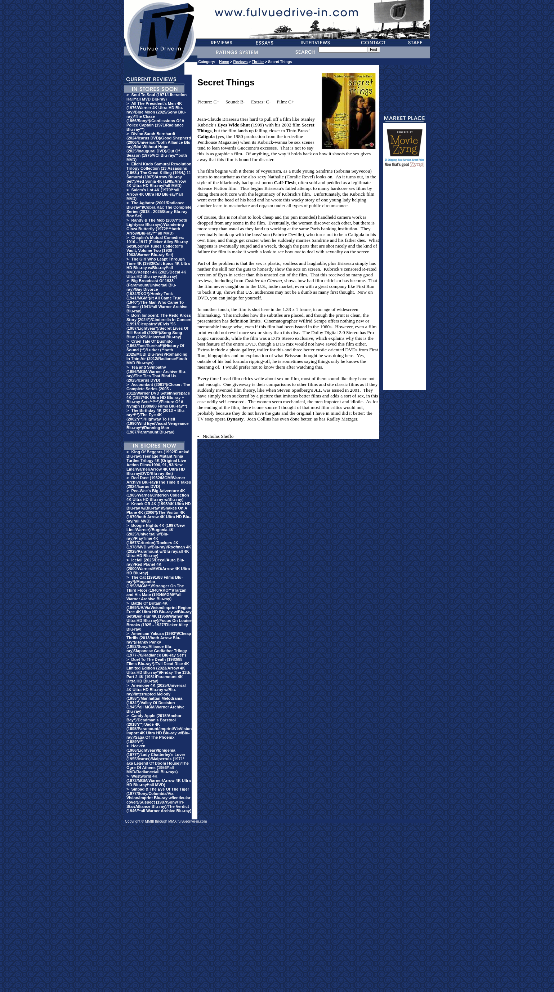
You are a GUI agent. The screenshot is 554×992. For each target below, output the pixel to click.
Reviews (240, 62)
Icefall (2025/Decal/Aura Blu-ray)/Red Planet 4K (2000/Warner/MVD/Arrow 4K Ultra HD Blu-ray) (158, 566)
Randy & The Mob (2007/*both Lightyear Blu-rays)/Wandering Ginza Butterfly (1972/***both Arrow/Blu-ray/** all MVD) (156, 226)
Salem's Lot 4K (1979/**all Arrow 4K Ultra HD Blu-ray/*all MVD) (154, 194)
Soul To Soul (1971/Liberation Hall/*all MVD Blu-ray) (156, 97)
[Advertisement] (404, 282)
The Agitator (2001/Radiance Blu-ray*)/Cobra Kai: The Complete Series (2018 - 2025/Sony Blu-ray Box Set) (158, 209)
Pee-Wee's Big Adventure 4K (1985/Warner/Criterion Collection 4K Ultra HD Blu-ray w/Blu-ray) (157, 495)
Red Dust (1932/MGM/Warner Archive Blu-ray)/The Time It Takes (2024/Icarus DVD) (158, 482)
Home (224, 62)
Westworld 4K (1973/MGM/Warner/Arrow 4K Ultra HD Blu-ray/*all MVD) (158, 780)
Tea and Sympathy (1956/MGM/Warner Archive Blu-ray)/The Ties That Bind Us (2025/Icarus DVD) (156, 373)
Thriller (258, 62)
